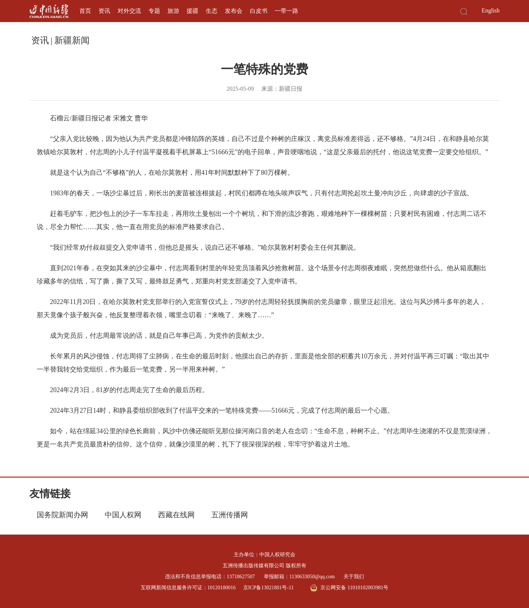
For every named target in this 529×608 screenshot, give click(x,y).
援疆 (192, 11)
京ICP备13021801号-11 (268, 587)
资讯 (104, 11)
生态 (211, 11)
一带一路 (286, 11)
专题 (154, 11)
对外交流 (129, 11)
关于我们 (353, 576)
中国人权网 (123, 515)
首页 (85, 11)
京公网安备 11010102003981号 (349, 587)
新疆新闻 (72, 40)
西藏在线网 (176, 515)
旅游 (173, 11)
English (491, 10)
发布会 (233, 11)
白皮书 (258, 11)
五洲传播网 (229, 515)
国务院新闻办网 (62, 515)
